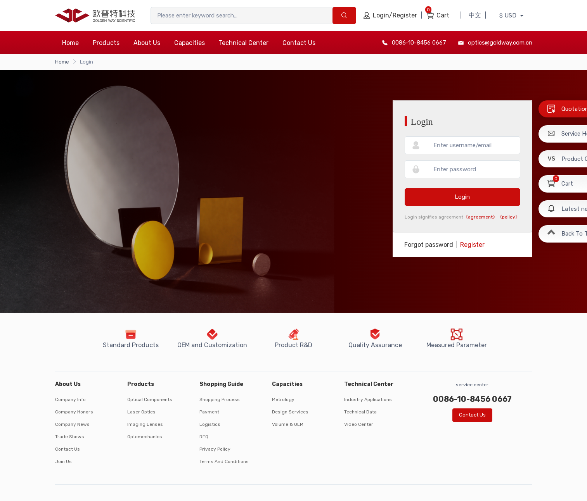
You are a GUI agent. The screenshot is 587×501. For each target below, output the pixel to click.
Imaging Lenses (145, 424)
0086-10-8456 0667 (419, 42)
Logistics (209, 424)
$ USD (508, 15)
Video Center (358, 424)
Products (106, 42)
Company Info (70, 399)
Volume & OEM (287, 424)
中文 (475, 15)
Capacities (189, 42)
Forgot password (428, 244)
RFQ (203, 436)
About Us (146, 42)
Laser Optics (141, 412)
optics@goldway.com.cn (500, 42)
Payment (209, 412)
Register (472, 244)
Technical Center (243, 42)
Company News (72, 424)
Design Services (290, 412)
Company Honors (74, 412)
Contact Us (298, 42)
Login (462, 196)
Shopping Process (219, 399)
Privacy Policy (214, 449)
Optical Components (149, 399)
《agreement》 (480, 217)
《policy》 (508, 217)
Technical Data (360, 412)
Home (70, 42)
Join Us (63, 461)
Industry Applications (368, 399)
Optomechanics (144, 436)
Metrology (283, 399)
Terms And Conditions (224, 461)
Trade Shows (69, 436)
